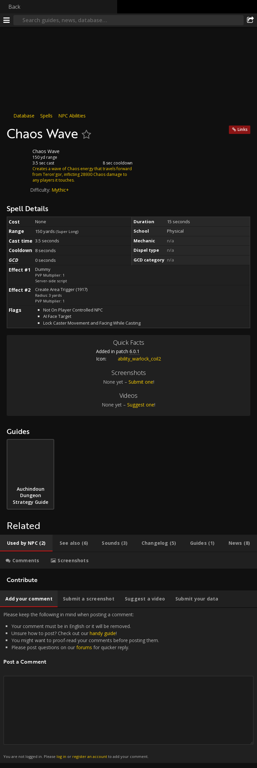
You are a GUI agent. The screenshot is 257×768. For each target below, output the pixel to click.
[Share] (250, 20)
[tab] (26, 543)
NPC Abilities (72, 115)
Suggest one (140, 404)
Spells (46, 115)
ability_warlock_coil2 (134, 358)
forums (84, 647)
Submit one (140, 382)
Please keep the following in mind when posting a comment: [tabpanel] (128, 685)
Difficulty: (41, 190)
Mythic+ (60, 190)
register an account (89, 756)
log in (61, 756)
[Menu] (6, 20)
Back (14, 6)
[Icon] (18, 156)
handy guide (103, 633)
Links (243, 129)
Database (23, 115)
